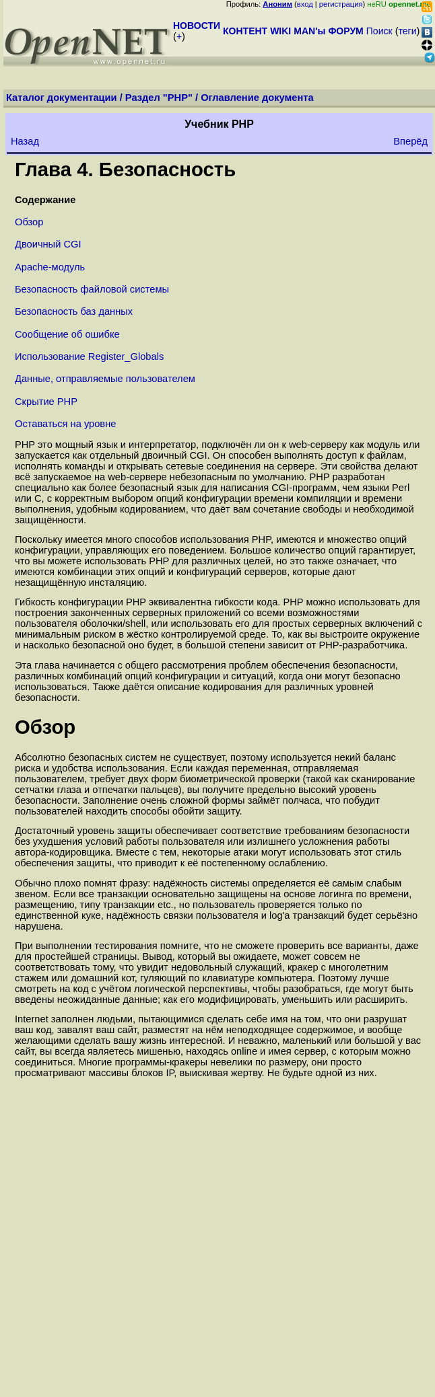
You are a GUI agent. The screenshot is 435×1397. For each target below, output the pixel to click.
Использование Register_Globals (89, 356)
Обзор (29, 222)
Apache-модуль (50, 267)
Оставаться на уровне (65, 423)
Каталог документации (61, 97)
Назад (25, 141)
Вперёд (410, 141)
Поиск (379, 31)
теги (408, 31)
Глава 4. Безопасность (125, 169)
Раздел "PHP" (159, 97)
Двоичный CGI (48, 244)
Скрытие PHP (46, 401)
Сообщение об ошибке (67, 334)
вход (305, 4)
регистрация (341, 4)
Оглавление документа (257, 97)
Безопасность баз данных (74, 311)
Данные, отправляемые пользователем (105, 378)
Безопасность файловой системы (92, 289)
